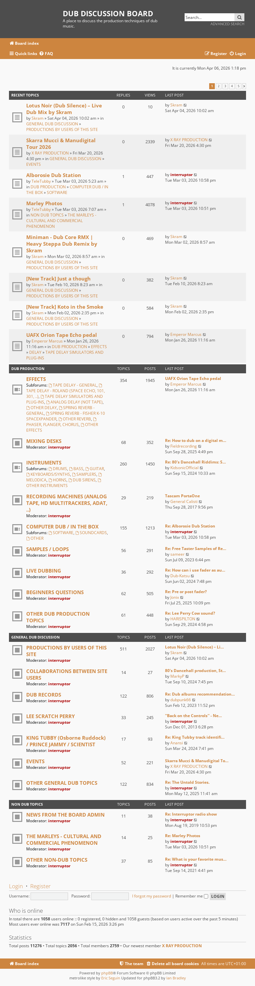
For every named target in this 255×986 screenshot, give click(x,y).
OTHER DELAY (41, 407)
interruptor (181, 174)
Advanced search (227, 23)
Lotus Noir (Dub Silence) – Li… (194, 647)
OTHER (34, 538)
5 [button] (238, 86)
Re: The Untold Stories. (187, 782)
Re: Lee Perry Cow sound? (190, 613)
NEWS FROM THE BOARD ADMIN (65, 814)
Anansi (176, 743)
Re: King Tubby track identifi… (194, 737)
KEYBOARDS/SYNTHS (48, 474)
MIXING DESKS (43, 441)
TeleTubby (41, 181)
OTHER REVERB (74, 419)
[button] (244, 86)
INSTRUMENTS (43, 462)
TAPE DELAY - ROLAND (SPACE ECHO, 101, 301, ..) (65, 391)
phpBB (107, 972)
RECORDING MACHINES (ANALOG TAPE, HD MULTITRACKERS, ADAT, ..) (66, 503)
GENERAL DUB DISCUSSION (52, 124)
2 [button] (218, 86)
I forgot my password (151, 896)
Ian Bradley (176, 977)
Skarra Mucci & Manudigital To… (196, 761)
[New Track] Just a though (58, 278)
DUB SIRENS (82, 480)
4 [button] (232, 86)
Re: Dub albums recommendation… (200, 694)
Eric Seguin (110, 977)
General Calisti (184, 501)
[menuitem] (46, 53)
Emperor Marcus (47, 341)
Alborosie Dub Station (53, 175)
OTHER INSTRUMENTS (64, 483)
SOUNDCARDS (91, 532)
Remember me (191, 896)
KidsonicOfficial (184, 467)
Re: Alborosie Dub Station (190, 526)
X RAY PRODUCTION (50, 153)
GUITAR (94, 468)
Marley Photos (44, 203)
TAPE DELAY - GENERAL (72, 385)
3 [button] (225, 86)
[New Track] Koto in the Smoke (64, 306)
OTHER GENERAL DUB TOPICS (61, 782)
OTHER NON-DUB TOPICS (56, 859)
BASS (76, 468)
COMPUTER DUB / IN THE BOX (62, 526)
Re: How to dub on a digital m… (195, 440)
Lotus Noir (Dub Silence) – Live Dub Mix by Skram (64, 108)
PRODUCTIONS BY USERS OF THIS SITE (62, 129)
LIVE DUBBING (43, 570)
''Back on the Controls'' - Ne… (193, 715)
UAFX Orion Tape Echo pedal (61, 335)
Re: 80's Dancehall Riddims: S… (195, 462)
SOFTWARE (57, 192)
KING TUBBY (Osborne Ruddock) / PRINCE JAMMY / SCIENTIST (66, 741)
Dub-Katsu (180, 576)
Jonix (174, 597)
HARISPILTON (182, 619)
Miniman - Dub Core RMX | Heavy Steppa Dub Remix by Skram (61, 244)
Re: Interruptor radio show (191, 814)
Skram (37, 118)
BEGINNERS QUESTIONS (55, 592)
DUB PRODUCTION (48, 187)
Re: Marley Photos (182, 835)
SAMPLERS (84, 474)
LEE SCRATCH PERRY (50, 716)
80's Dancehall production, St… (195, 670)
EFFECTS (99, 346)
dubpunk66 (180, 700)
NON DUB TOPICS (47, 215)
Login (16, 886)
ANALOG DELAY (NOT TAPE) (74, 402)
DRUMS (57, 468)
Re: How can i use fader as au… (195, 570)
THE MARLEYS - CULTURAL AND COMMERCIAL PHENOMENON (61, 220)
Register (40, 886)
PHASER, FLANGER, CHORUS (61, 422)
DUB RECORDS (43, 694)
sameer (177, 554)
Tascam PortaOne (182, 496)
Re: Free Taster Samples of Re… (195, 548)
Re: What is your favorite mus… (195, 859)
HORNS (57, 480)
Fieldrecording (183, 446)
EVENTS (33, 164)
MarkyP (177, 676)
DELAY (35, 352)
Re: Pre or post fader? (186, 591)
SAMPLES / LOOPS (47, 549)
